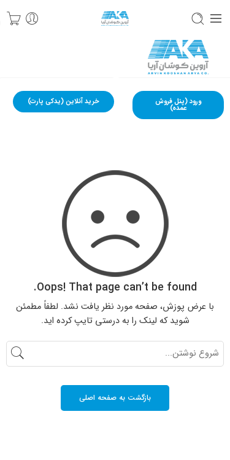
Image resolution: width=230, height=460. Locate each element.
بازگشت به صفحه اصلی (115, 397)
